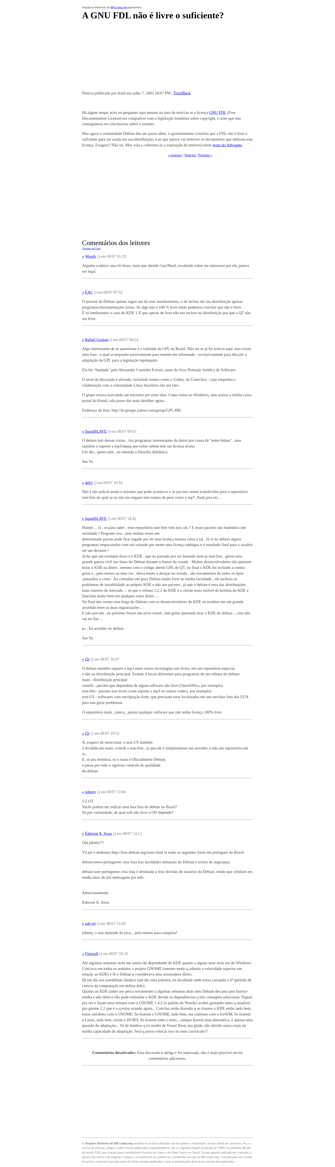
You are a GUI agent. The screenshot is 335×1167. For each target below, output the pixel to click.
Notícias (190, 155)
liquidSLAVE (96, 431)
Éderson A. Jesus (98, 833)
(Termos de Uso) (91, 248)
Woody (90, 256)
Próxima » (205, 155)
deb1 (89, 482)
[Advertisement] (167, 57)
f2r (87, 659)
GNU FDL (217, 112)
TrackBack (182, 93)
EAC (89, 292)
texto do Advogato (227, 145)
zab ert (90, 923)
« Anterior (175, 155)
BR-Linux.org (119, 7)
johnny (90, 792)
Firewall (91, 953)
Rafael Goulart (97, 339)
